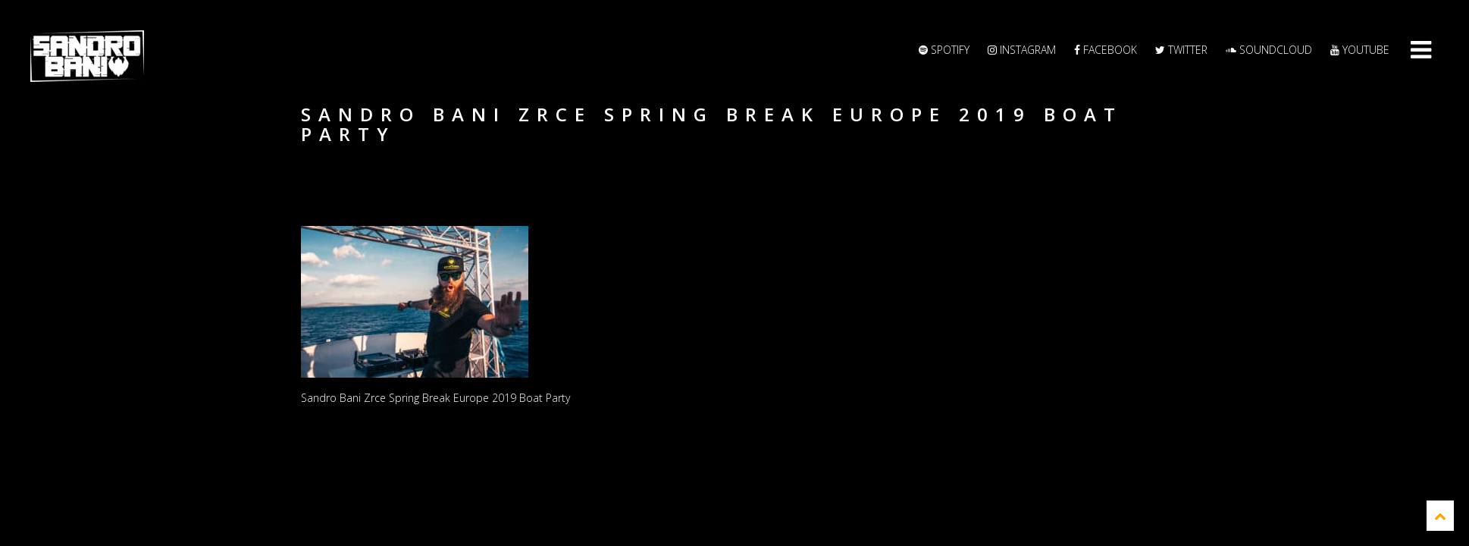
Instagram (1022, 49)
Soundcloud (1269, 49)
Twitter (1181, 49)
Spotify (944, 49)
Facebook (1105, 49)
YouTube (1359, 49)
